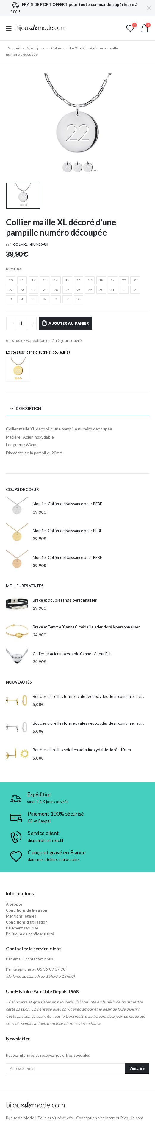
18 (101, 280)
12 (33, 280)
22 (10, 290)
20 (124, 280)
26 (56, 290)
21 (135, 280)
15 (67, 280)
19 (112, 280)
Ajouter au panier (68, 323)
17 (90, 280)
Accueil (13, 48)
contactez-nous (39, 959)
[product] (17, 508)
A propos (14, 904)
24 (33, 290)
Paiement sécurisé (22, 928)
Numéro (13, 269)
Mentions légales (21, 916)
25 (44, 290)
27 (67, 290)
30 (101, 290)
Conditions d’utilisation (27, 922)
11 (22, 280)
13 (44, 280)
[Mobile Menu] (10, 28)
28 (78, 290)
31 (112, 290)
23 (22, 290)
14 (56, 280)
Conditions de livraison (26, 910)
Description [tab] (28, 408)
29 (90, 290)
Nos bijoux (36, 48)
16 (78, 280)
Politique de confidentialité (30, 934)
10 (10, 280)
